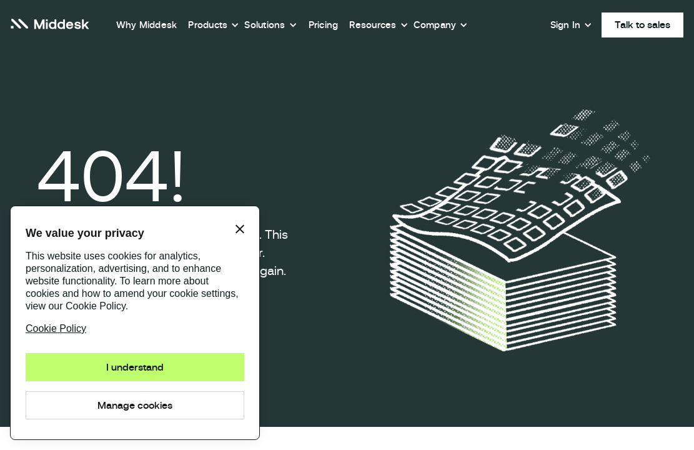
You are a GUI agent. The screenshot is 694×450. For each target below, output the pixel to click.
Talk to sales (642, 25)
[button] (213, 25)
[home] (50, 25)
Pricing (324, 24)
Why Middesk (146, 24)
